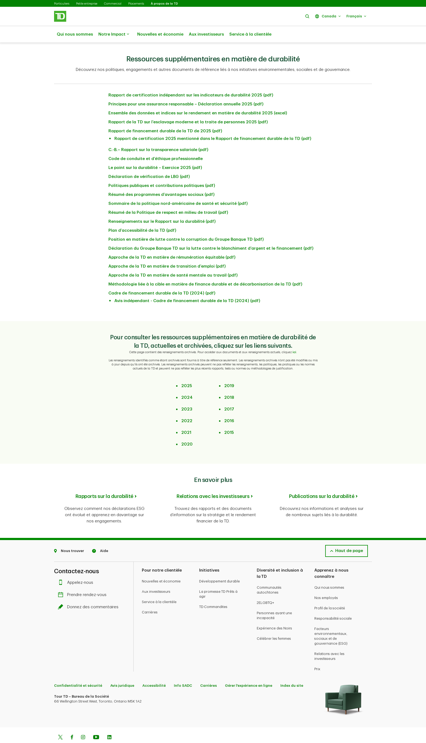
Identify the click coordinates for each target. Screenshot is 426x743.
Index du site (291, 672)
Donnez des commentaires (89, 593)
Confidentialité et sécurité (78, 672)
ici (294, 338)
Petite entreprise (86, 3)
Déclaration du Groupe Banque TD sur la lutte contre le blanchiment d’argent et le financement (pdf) (211, 235)
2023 (186, 396)
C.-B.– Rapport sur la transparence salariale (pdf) (158, 136)
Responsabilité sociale (333, 605)
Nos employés (326, 584)
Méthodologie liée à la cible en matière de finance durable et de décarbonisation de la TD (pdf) (205, 271)
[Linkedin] (109, 724)
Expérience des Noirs (274, 614)
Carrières (150, 598)
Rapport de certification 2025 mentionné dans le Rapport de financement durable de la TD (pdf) (212, 125)
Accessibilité (154, 672)
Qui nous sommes (75, 34)
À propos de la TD (164, 3)
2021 (186, 419)
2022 (186, 407)
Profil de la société (329, 594)
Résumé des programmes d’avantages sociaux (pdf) (161, 181)
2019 (229, 372)
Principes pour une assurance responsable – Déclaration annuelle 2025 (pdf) (186, 91)
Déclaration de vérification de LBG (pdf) (149, 163)
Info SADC (183, 672)
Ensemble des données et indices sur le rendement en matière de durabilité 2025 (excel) (197, 100)
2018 (229, 384)
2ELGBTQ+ (265, 589)
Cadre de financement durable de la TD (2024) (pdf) (161, 280)
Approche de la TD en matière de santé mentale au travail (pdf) (173, 262)
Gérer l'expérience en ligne (248, 672)
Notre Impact (113, 34)
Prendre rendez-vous (83, 581)
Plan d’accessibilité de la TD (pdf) (142, 217)
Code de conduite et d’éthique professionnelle (155, 145)
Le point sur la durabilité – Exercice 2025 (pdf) (155, 154)
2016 (229, 407)
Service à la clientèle (250, 34)
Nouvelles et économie (160, 34)
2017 (229, 396)
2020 (187, 431)
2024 (187, 384)
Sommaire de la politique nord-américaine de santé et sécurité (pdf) (178, 190)
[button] (307, 16)
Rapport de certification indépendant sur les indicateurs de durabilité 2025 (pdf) (190, 82)
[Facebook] (72, 724)
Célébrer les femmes (274, 625)
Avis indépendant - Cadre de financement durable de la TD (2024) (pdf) (187, 287)
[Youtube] (96, 724)
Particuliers (61, 3)
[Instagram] (83, 724)
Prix (317, 655)
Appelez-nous (77, 569)
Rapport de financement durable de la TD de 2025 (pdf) (165, 117)
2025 (186, 372)
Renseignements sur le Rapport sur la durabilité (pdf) (162, 208)
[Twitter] (60, 724)
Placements (136, 3)
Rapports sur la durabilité (104, 482)
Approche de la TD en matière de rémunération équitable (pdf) (172, 244)
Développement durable (219, 567)
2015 (229, 419)
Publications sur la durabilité (321, 482)
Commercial (112, 3)
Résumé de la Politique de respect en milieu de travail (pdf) (168, 199)
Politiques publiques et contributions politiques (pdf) (161, 172)
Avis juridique (122, 672)
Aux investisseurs (206, 34)
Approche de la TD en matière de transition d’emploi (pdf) (167, 253)
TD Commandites (213, 593)
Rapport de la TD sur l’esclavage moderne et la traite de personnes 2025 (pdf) (188, 108)
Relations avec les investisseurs (213, 482)
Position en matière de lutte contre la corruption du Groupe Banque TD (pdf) (186, 226)
